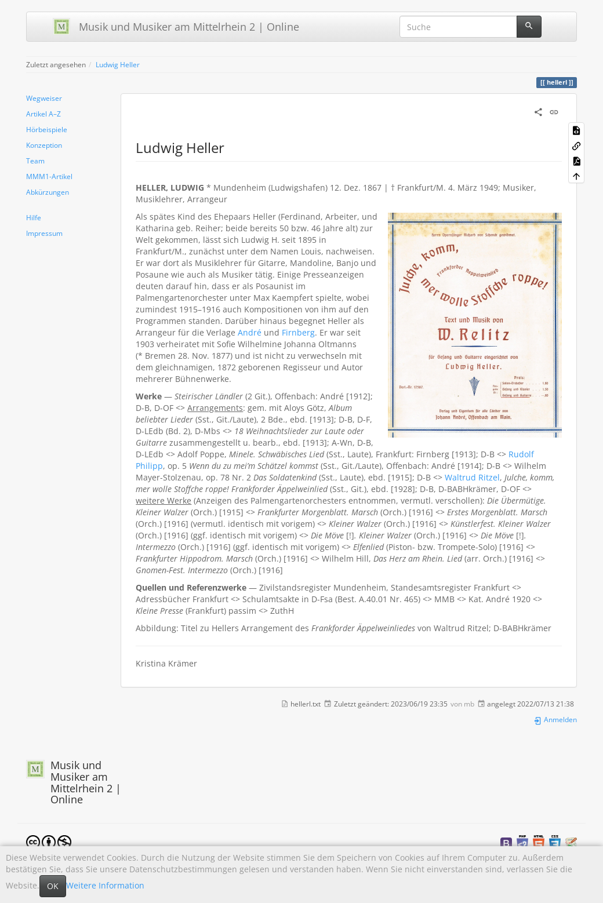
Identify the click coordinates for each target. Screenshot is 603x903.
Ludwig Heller (118, 64)
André (249, 332)
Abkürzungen (47, 191)
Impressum (44, 233)
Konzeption (44, 145)
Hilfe (33, 217)
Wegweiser (44, 98)
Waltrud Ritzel (472, 477)
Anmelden (555, 719)
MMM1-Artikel (49, 176)
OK (53, 885)
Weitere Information (105, 885)
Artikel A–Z (43, 113)
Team (35, 160)
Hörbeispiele (46, 129)
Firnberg (298, 332)
